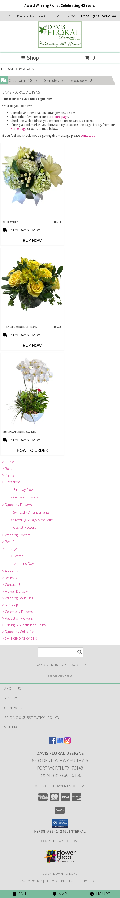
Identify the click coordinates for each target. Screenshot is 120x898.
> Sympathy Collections (19, 631)
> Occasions (11, 482)
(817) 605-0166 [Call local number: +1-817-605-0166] (104, 16)
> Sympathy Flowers (17, 504)
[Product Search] (60, 652)
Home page (60, 117)
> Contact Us (11, 584)
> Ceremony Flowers (17, 611)
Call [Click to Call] (20, 894)
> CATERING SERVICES (19, 638)
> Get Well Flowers (24, 497)
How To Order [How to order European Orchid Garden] (32, 450)
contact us (88, 136)
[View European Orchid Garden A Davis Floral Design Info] (32, 391)
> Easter (16, 556)
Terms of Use (91, 881)
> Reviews (9, 578)
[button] (60, 823)
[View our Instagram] (67, 742)
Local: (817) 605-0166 (60, 775)
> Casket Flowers (23, 527)
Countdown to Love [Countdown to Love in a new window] (60, 840)
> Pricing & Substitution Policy (24, 625)
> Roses (8, 468)
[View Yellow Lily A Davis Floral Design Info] (32, 175)
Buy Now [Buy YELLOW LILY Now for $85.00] (32, 240)
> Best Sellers (12, 541)
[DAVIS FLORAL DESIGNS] (60, 47)
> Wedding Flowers (16, 535)
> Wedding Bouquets (17, 598)
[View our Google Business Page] (60, 742)
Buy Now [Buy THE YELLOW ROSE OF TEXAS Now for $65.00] (32, 345)
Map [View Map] (60, 894)
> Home (8, 462)
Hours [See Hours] (100, 894)
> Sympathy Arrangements (30, 512)
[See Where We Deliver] (60, 676)
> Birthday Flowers (24, 489)
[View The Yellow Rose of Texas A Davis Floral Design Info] (32, 286)
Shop (30, 57)
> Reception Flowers (17, 618)
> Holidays (10, 548)
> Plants (8, 475)
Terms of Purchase (61, 881)
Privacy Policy (30, 881)
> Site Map (10, 605)
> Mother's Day (22, 563)
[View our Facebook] (52, 742)
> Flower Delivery (15, 591)
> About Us (10, 571)
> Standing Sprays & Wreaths (32, 520)
